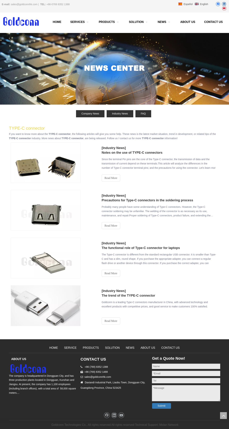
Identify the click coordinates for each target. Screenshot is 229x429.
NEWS (130, 347)
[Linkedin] (224, 4)
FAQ (143, 113)
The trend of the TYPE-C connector (128, 295)
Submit (161, 405)
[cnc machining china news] (114, 69)
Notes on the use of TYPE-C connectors (132, 152)
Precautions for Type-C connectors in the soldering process (147, 200)
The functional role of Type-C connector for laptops (141, 248)
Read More (110, 177)
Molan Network (169, 424)
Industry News (120, 113)
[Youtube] (224, 8)
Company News (90, 113)
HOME (53, 347)
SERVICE (70, 347)
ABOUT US (148, 347)
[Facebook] (218, 4)
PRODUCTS (91, 347)
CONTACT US (170, 347)
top (223, 415)
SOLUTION (112, 347)
